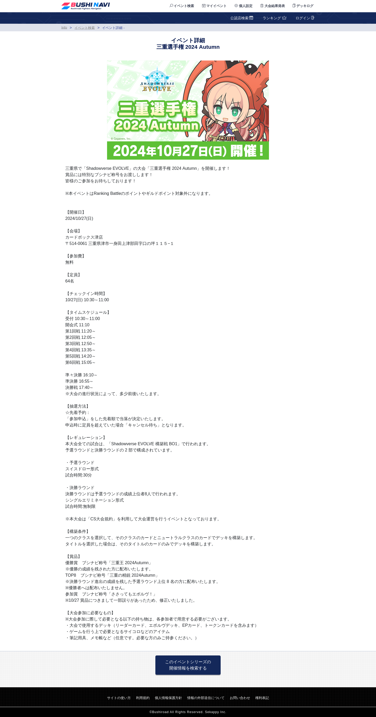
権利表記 (262, 698)
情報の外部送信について (206, 698)
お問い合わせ (240, 698)
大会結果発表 (272, 6)
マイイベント (214, 6)
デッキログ (303, 6)
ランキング (274, 18)
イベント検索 (181, 6)
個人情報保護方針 (168, 698)
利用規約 (143, 698)
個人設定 (243, 6)
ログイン (305, 18)
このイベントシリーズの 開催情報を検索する (188, 665)
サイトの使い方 (119, 698)
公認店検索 (242, 18)
